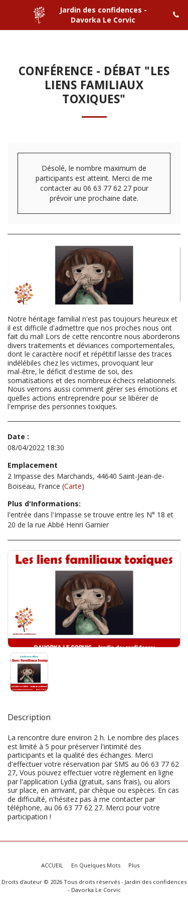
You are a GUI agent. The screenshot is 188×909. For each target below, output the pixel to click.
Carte (73, 486)
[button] (11, 14)
